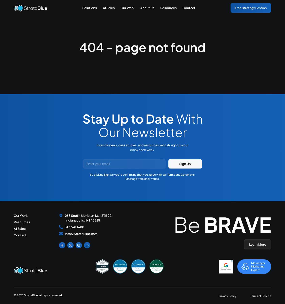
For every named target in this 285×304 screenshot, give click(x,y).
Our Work (126, 8)
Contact (187, 8)
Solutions (88, 8)
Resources (167, 8)
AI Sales (108, 8)
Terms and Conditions (181, 174)
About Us (146, 8)
